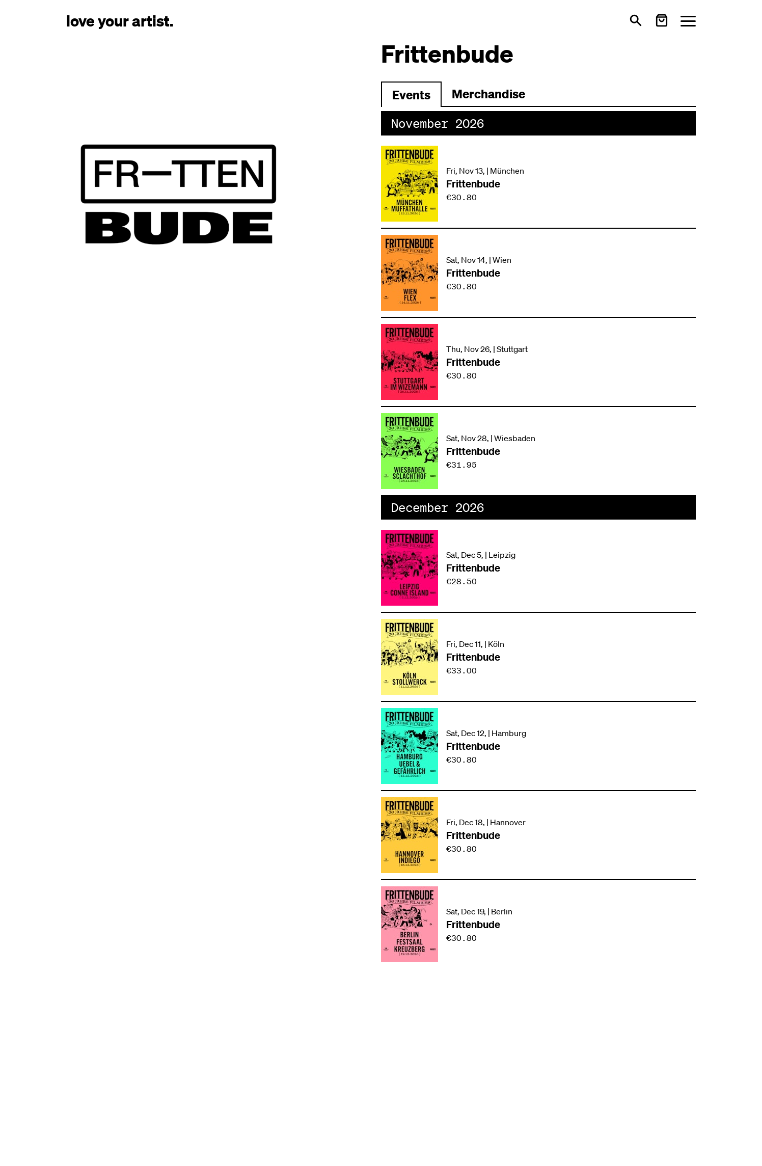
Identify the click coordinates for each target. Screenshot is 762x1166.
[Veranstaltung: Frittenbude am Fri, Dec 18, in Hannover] (538, 835)
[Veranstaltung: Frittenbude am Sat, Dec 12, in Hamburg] (538, 746)
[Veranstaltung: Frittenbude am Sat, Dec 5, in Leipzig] (538, 568)
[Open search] (636, 20)
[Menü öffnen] (688, 21)
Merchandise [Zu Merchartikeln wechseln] (488, 93)
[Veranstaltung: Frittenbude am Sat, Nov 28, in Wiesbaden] (538, 451)
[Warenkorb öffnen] (661, 20)
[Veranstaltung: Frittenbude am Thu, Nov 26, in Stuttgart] (538, 362)
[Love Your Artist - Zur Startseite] (120, 20)
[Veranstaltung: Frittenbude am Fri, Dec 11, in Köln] (538, 657)
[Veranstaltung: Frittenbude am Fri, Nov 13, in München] (538, 184)
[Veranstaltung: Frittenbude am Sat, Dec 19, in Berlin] (538, 924)
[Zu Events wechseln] (411, 94)
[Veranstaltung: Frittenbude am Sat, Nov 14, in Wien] (538, 273)
